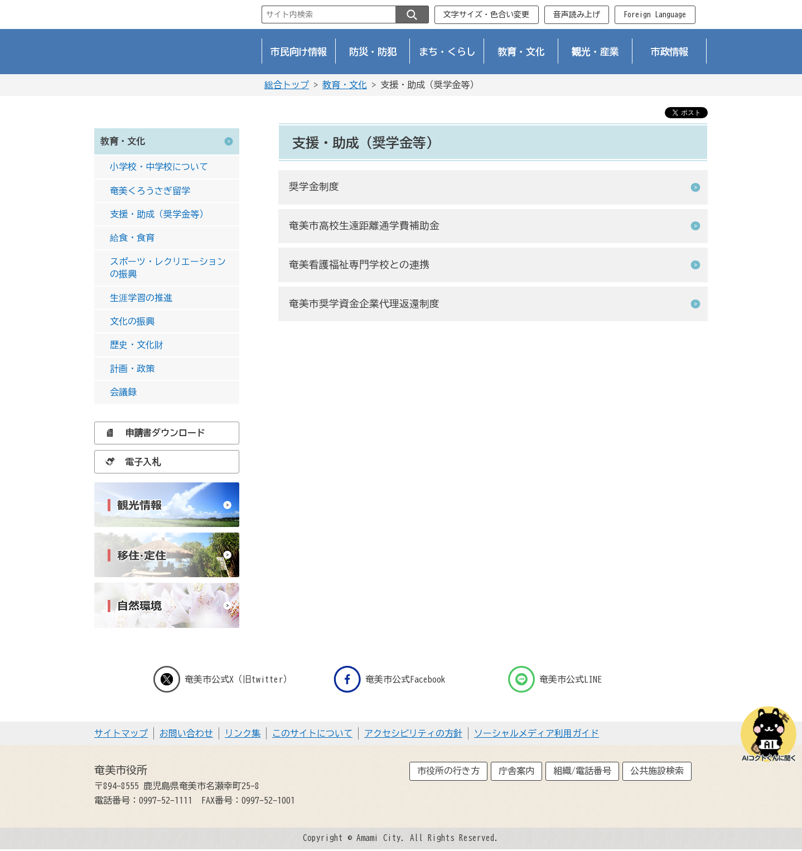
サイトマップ (121, 733)
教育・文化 (521, 51)
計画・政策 (132, 368)
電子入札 (130, 461)
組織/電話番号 (582, 770)
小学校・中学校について (159, 166)
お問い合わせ (186, 733)
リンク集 (242, 733)
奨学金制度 (314, 186)
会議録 (123, 392)
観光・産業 (595, 51)
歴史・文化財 (136, 344)
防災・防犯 (373, 51)
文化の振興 (132, 321)
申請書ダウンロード (152, 433)
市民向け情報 (298, 51)
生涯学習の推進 (141, 297)
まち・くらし (447, 51)
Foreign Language (655, 14)
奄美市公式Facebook (390, 679)
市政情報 (670, 51)
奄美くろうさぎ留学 (150, 190)
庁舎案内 (516, 770)
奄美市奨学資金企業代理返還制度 (364, 303)
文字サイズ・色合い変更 (486, 14)
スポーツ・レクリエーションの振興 (168, 267)
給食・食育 (132, 237)
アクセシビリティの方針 (413, 733)
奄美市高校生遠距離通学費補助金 (364, 225)
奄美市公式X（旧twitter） (222, 679)
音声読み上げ (576, 14)
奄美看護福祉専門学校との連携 (359, 264)
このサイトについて (312, 733)
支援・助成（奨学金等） (159, 214)
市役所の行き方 (448, 770)
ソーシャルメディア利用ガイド (536, 733)
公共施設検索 (657, 770)
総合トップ (286, 84)
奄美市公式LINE (555, 679)
